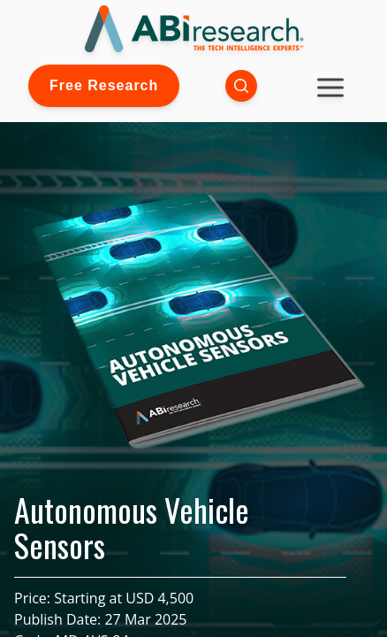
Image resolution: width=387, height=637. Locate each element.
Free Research (103, 85)
